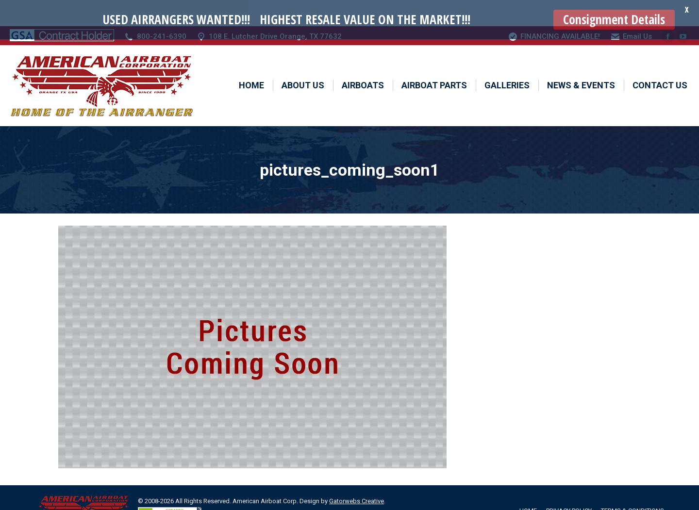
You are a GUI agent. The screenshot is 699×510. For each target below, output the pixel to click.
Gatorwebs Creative (356, 475)
